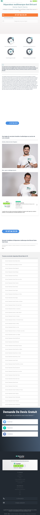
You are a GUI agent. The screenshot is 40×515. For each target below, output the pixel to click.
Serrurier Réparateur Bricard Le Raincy (12, 323)
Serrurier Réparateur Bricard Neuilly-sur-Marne (13, 349)
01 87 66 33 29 (21, 15)
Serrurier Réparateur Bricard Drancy (11, 286)
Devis (20, 492)
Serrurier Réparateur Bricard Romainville (12, 367)
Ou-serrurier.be (20, 482)
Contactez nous (20, 476)
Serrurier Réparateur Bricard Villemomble (12, 397)
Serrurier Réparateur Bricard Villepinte (12, 400)
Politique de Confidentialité (31, 513)
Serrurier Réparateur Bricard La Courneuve (12, 308)
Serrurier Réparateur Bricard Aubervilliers (12, 260)
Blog (20, 494)
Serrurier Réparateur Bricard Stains (11, 386)
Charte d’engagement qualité (20, 479)
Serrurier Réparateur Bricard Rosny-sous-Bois (13, 371)
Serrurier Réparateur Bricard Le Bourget (12, 316)
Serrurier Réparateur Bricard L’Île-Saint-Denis (13, 305)
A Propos (20, 474)
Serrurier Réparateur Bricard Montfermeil (12, 338)
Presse (20, 477)
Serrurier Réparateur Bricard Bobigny (11, 271)
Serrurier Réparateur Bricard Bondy (11, 275)
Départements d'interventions (20, 489)
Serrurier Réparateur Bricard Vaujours (12, 393)
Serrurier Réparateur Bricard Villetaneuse (12, 404)
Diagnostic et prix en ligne (20, 21)
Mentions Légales (22, 513)
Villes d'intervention (20, 487)
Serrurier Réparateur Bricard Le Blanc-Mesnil (13, 312)
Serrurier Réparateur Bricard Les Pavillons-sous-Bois (15, 330)
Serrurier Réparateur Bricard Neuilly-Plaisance (13, 345)
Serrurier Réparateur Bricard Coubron (11, 283)
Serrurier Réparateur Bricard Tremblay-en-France (14, 389)
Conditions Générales (14, 513)
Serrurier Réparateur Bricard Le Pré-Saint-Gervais (14, 319)
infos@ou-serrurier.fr (20, 502)
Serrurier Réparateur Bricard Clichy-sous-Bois (13, 279)
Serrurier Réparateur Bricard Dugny (11, 290)
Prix (20, 491)
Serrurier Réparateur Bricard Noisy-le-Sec (12, 356)
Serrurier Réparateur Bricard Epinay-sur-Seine (13, 294)
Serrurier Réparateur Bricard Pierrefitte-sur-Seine (14, 364)
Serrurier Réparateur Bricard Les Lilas (12, 327)
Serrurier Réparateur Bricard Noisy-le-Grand (13, 352)
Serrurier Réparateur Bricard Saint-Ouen (12, 378)
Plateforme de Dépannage (20, 481)
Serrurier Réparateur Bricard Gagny (11, 297)
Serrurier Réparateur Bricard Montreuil (12, 341)
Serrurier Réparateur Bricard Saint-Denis (12, 375)
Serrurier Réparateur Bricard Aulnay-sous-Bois (13, 264)
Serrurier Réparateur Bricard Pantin (11, 360)
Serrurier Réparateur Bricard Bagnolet (12, 268)
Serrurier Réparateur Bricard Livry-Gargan (12, 334)
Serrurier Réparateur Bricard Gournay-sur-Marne (13, 301)
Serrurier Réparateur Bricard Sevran (11, 382)
